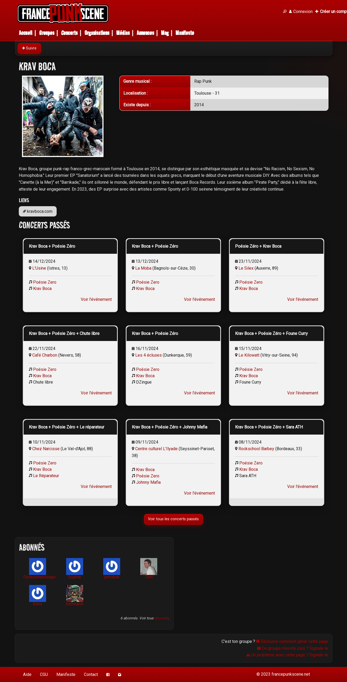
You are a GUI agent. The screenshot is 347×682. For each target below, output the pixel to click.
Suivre (29, 48)
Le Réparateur (46, 475)
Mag (165, 32)
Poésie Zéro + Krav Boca (258, 246)
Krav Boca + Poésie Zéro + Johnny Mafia (169, 427)
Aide (27, 674)
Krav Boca (42, 288)
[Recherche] (284, 11)
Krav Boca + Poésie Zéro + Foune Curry (271, 333)
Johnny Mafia (148, 482)
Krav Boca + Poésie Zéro (52, 246)
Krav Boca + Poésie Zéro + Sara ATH (269, 427)
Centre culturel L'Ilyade (156, 448)
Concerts (69, 32)
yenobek (111, 568)
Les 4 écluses (148, 355)
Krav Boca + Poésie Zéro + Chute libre (64, 333)
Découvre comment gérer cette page (292, 641)
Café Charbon (44, 355)
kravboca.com (37, 211)
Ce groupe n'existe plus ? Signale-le (292, 648)
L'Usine (39, 268)
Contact (91, 674)
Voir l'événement (96, 299)
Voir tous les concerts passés (173, 519)
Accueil (25, 32)
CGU (44, 674)
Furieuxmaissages (39, 568)
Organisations (96, 32)
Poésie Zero (44, 282)
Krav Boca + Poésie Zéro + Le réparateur (66, 427)
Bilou (37, 595)
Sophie (74, 568)
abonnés (161, 618)
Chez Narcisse (46, 448)
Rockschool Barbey (256, 448)
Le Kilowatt (248, 355)
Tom (148, 568)
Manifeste (184, 32)
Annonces (145, 32)
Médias (123, 32)
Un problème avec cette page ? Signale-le (287, 654)
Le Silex (246, 268)
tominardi (74, 595)
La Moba (143, 268)
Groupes (46, 32)
